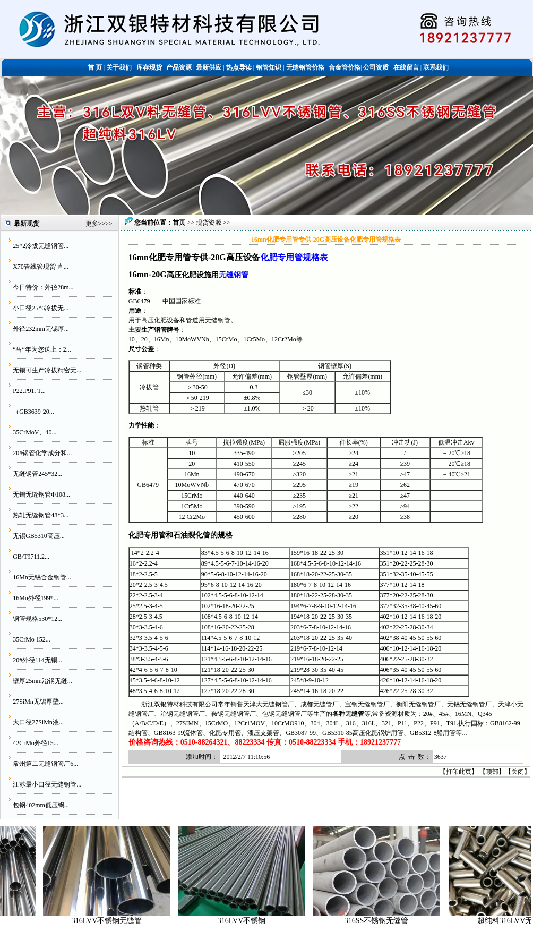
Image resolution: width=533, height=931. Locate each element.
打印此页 (458, 771)
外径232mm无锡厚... (41, 328)
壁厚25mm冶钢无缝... (42, 681)
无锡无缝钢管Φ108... (41, 494)
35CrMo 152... (31, 639)
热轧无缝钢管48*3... (40, 515)
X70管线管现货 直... (40, 266)
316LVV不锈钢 (248, 921)
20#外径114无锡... (37, 660)
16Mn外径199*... (35, 598)
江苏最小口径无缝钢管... (47, 784)
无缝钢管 (233, 274)
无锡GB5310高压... (39, 536)
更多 (91, 223)
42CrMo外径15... (35, 743)
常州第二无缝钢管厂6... (45, 763)
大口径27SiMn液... (38, 722)
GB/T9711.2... (31, 556)
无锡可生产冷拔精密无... (47, 370)
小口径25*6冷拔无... (40, 308)
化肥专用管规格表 (294, 257)
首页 (179, 222)
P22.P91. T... (29, 391)
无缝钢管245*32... (37, 473)
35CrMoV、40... (34, 432)
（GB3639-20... (33, 411)
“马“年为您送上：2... (42, 349)
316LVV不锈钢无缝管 (113, 921)
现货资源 (208, 222)
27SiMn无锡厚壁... (38, 701)
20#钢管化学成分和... (42, 453)
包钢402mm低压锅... (41, 805)
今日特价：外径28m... (43, 287)
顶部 (492, 771)
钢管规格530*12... (37, 618)
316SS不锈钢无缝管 (383, 921)
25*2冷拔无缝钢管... (40, 246)
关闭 (517, 771)
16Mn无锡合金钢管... (42, 577)
